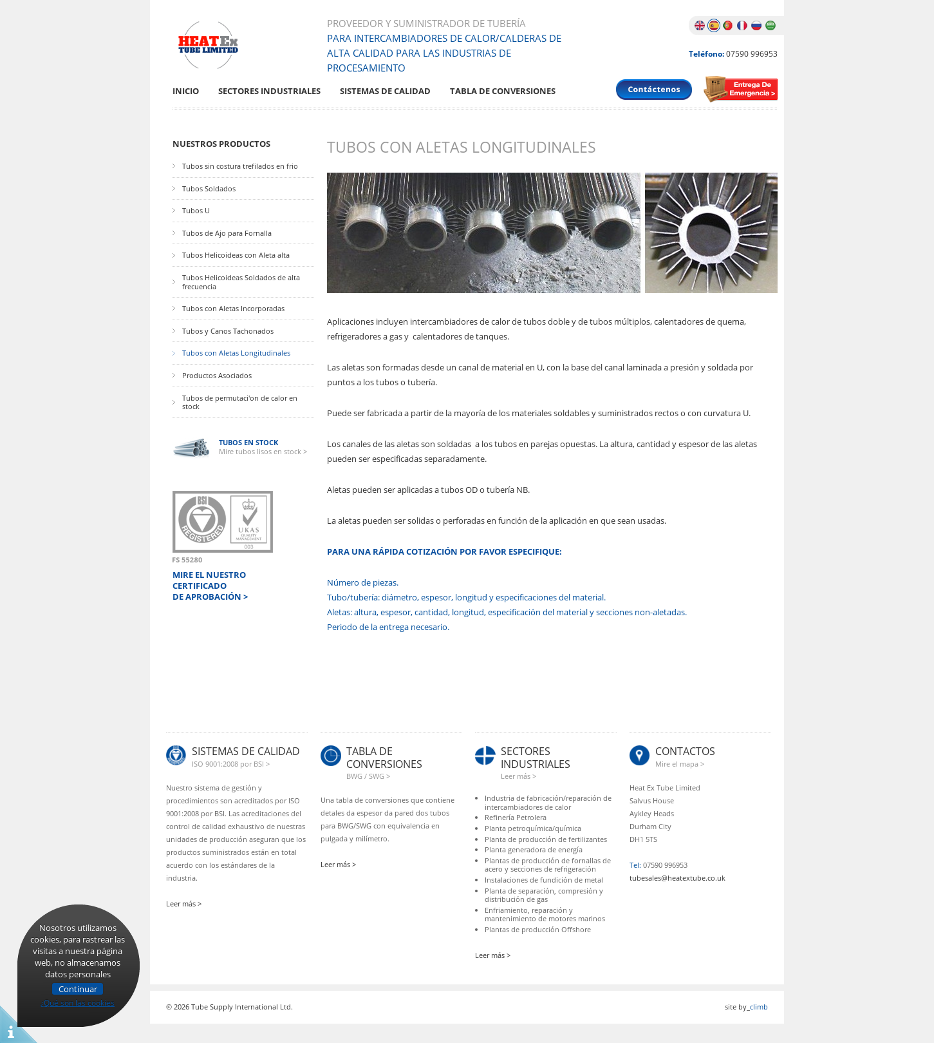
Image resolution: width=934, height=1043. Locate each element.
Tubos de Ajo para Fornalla (227, 233)
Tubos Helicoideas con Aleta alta (236, 255)
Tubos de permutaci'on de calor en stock (239, 402)
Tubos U (196, 210)
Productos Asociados (217, 375)
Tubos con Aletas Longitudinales (236, 353)
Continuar (78, 989)
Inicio (186, 91)
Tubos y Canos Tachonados (228, 331)
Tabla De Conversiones (503, 91)
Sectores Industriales (269, 91)
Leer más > (183, 903)
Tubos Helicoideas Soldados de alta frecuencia (241, 282)
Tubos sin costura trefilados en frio (240, 166)
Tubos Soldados (209, 188)
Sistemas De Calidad (385, 91)
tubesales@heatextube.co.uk (677, 878)
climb (759, 1006)
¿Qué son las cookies (78, 1001)
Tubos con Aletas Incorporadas (233, 308)
